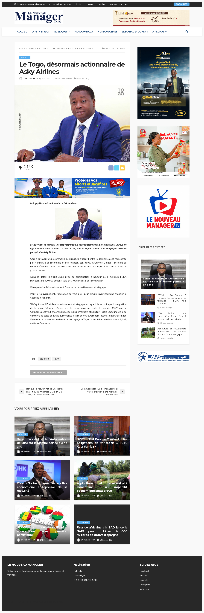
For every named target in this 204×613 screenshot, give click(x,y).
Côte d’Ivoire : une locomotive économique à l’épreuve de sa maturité (42, 487)
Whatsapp (145, 589)
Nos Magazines (107, 31)
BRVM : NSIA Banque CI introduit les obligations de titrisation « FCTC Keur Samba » (102, 442)
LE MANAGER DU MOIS (135, 31)
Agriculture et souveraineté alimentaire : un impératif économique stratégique (102, 487)
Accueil (22, 31)
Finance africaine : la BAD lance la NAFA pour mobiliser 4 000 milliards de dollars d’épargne (102, 531)
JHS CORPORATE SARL (118, 4)
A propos (158, 31)
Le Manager (90, 4)
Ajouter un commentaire (48, 372)
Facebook (144, 570)
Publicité (77, 4)
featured (80, 78)
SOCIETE (25, 57)
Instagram (145, 584)
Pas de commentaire (63, 78)
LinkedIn (144, 580)
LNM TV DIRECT (41, 31)
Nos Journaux (84, 31)
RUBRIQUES (60, 31)
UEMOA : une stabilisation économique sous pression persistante (42, 531)
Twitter (143, 575)
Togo (88, 78)
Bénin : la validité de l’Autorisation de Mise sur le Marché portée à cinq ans (42, 442)
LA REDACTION (30, 78)
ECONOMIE (83, 434)
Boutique (102, 4)
